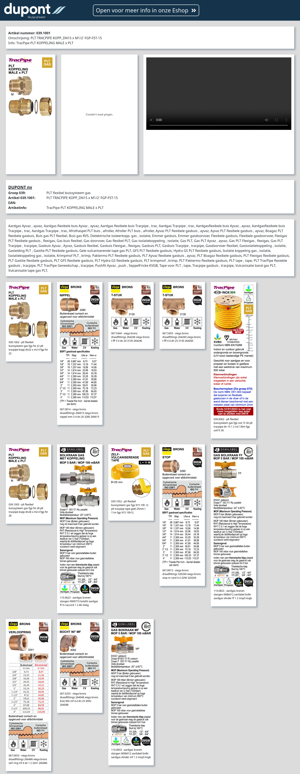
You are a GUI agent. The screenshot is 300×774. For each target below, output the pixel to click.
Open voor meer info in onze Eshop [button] (146, 10)
